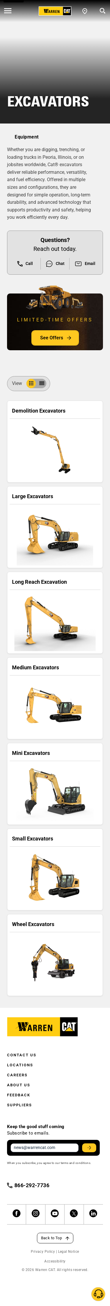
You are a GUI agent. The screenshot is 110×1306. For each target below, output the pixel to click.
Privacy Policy (43, 1252)
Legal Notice (68, 1252)
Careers (17, 1075)
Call (25, 263)
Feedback (18, 1095)
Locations (20, 1065)
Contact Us (21, 1055)
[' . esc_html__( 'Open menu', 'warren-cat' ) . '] (8, 11)
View (19, 383)
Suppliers (19, 1105)
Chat (55, 263)
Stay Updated (90, 1147)
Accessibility (54, 1261)
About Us (18, 1085)
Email (85, 263)
